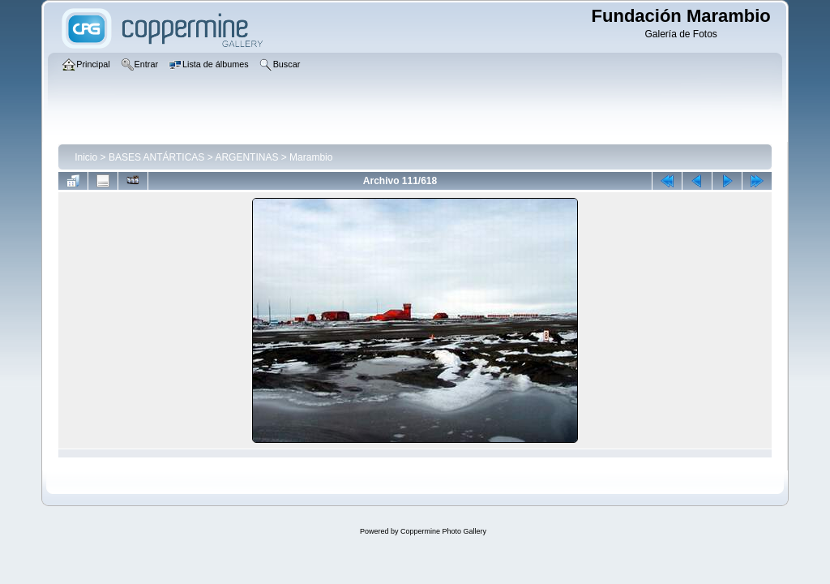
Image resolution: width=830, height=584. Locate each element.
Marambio (310, 157)
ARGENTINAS (246, 157)
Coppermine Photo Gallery (443, 531)
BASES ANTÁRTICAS (156, 157)
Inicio (86, 157)
